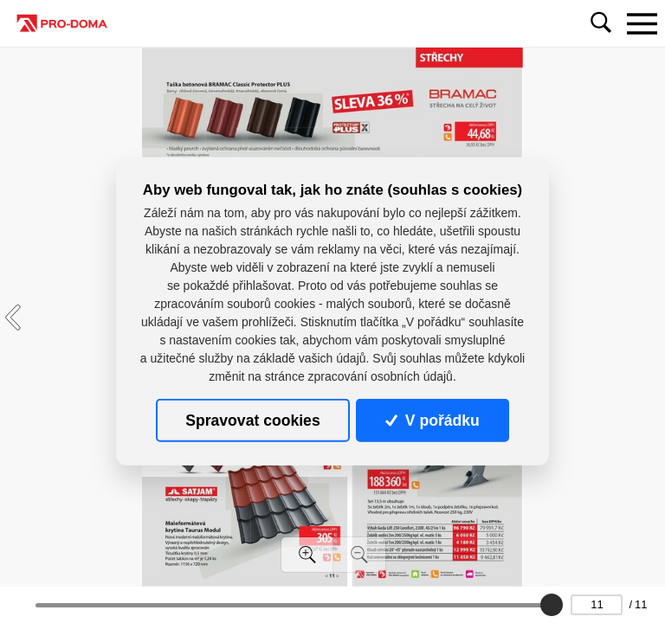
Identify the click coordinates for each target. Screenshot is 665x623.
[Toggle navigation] (641, 23)
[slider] (551, 605)
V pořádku (432, 420)
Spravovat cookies (252, 420)
